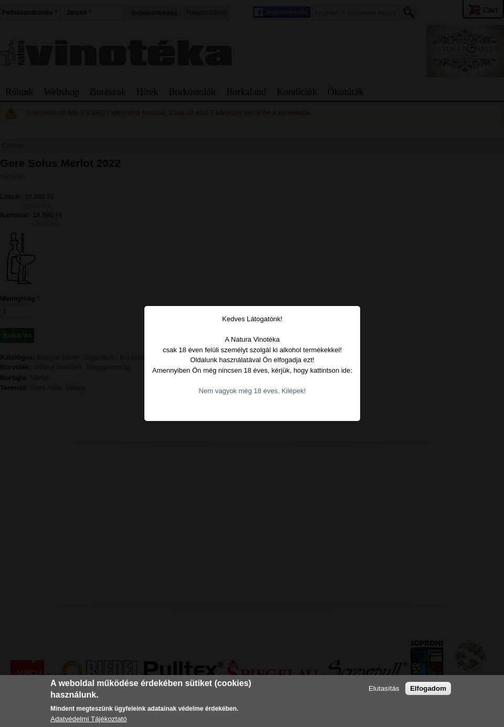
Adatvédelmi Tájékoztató (88, 719)
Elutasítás (384, 688)
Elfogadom (428, 688)
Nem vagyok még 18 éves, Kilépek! (245, 381)
